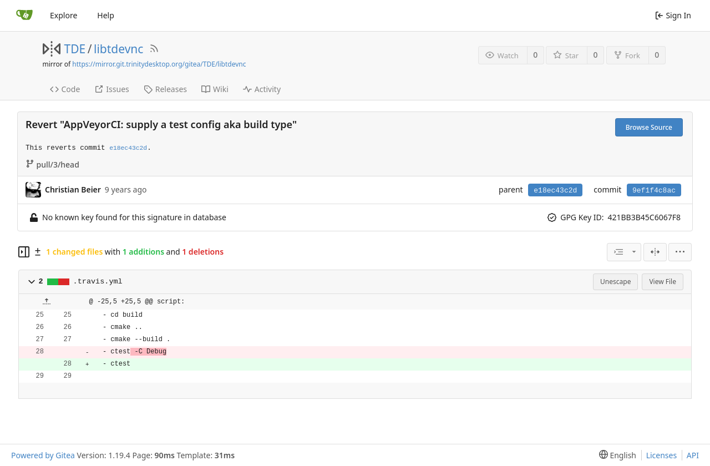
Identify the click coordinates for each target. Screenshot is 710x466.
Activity (262, 89)
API (693, 455)
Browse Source (649, 127)
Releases (165, 89)
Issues (111, 89)
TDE (75, 48)
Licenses (661, 455)
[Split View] (655, 252)
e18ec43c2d (555, 190)
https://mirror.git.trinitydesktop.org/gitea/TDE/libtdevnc (159, 64)
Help (105, 15)
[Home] (24, 15)
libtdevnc (118, 48)
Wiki (215, 89)
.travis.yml (98, 281)
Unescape (615, 281)
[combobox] (624, 252)
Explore (63, 15)
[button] (32, 281)
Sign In (673, 15)
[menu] (680, 252)
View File (662, 281)
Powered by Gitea (43, 455)
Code (65, 89)
